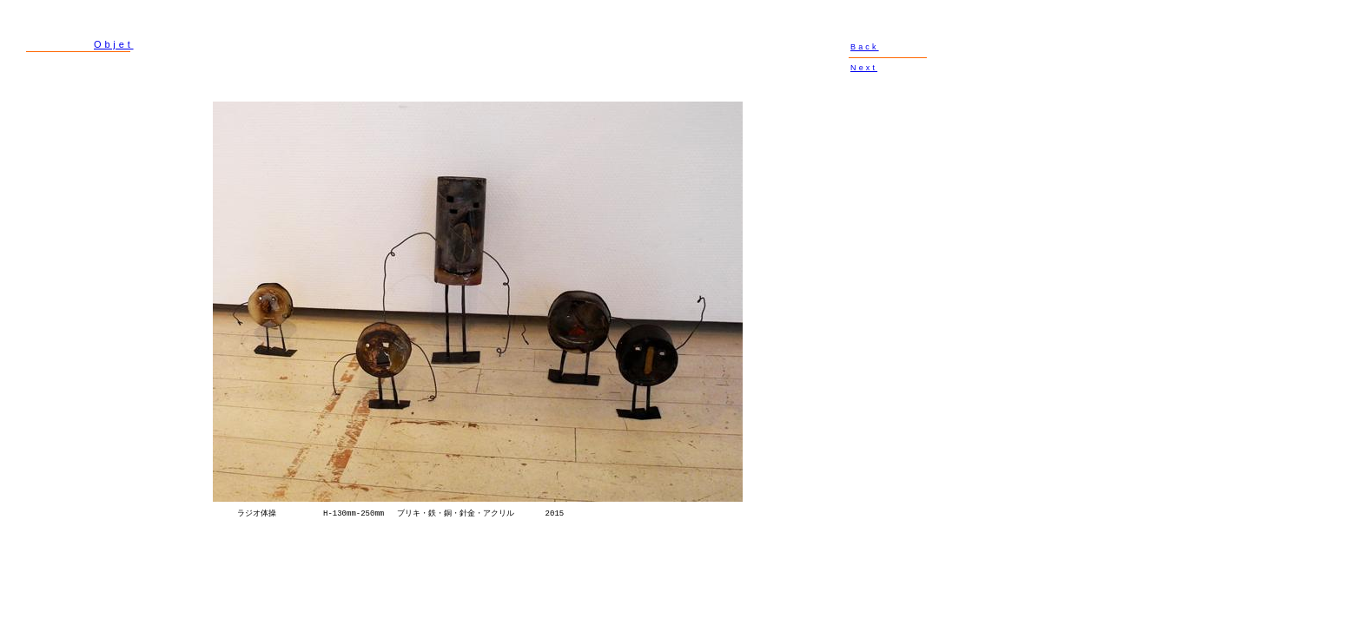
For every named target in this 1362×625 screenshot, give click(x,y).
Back (864, 47)
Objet (114, 44)
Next (863, 67)
